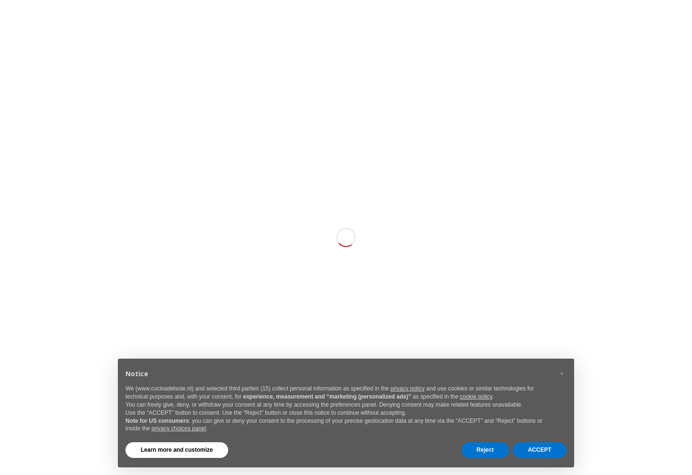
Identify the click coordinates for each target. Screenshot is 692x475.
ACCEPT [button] (539, 449)
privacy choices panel (179, 428)
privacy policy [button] (407, 388)
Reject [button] (485, 449)
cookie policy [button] (476, 396)
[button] (561, 373)
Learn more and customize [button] (177, 449)
